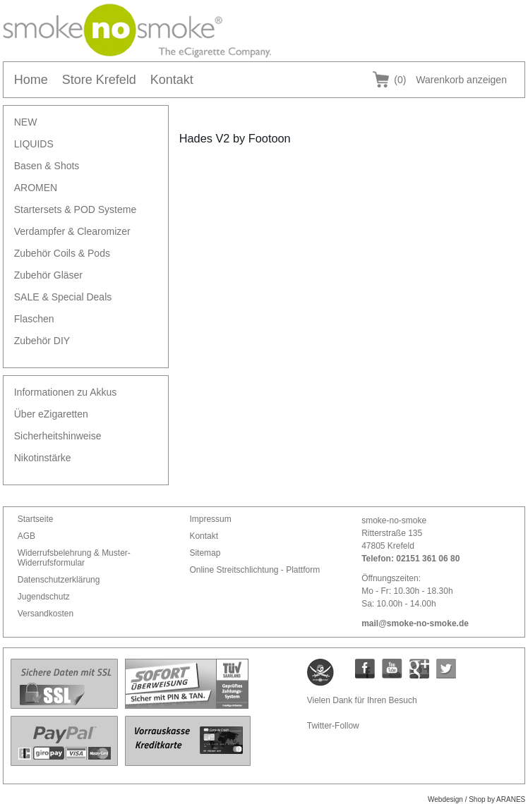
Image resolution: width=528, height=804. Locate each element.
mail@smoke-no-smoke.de (415, 623)
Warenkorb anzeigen (450, 79)
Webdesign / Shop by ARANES (476, 799)
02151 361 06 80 (428, 559)
